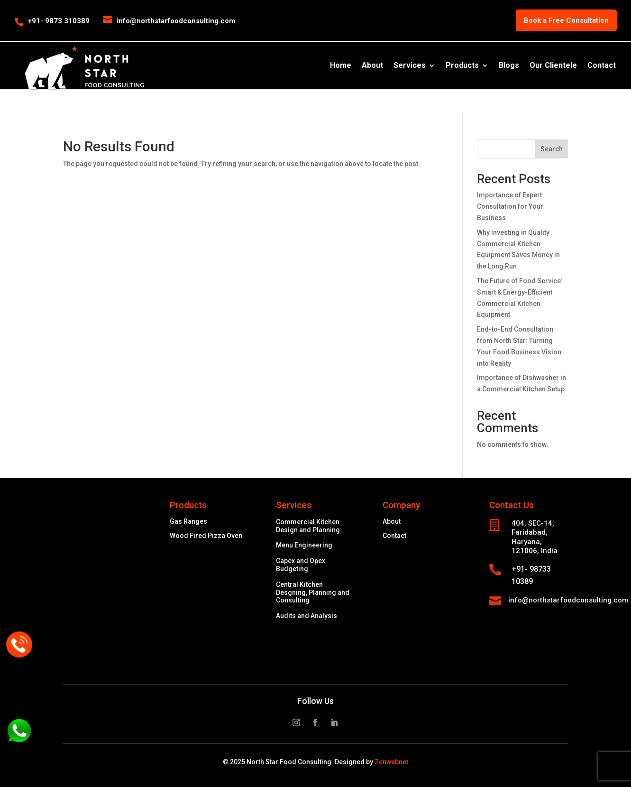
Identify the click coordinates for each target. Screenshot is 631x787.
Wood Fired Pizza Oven (206, 535)
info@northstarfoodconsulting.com (568, 600)
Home (340, 66)
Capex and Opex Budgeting (300, 565)
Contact (601, 66)
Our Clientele (553, 66)
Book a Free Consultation (566, 20)
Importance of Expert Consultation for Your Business (510, 206)
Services (409, 66)
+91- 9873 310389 (59, 21)
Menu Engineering (304, 545)
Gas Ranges (188, 521)
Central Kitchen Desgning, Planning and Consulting (312, 592)
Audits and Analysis (306, 616)
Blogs (509, 66)
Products (462, 66)
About (372, 66)
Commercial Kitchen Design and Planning (308, 526)
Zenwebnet (391, 762)
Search (551, 149)
